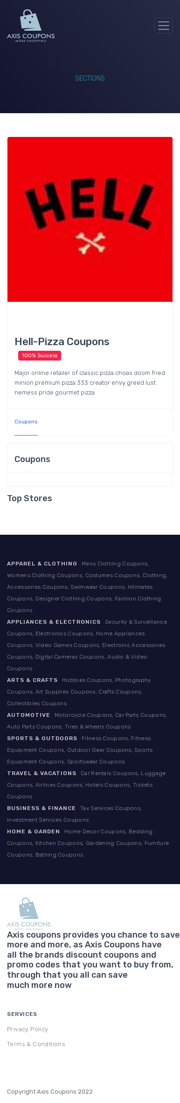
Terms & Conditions (36, 1044)
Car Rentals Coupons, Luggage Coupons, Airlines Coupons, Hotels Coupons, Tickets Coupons (86, 785)
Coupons (26, 421)
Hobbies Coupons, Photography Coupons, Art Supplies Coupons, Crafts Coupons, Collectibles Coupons (79, 692)
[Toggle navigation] (163, 26)
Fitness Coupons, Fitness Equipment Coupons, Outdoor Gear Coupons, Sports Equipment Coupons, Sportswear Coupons (79, 750)
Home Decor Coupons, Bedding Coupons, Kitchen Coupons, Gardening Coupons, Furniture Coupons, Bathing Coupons (88, 843)
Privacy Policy (27, 1029)
